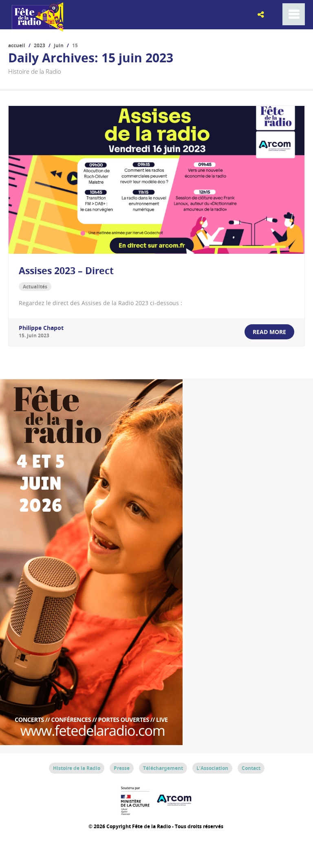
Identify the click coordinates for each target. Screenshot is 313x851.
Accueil (16, 45)
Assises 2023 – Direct (66, 270)
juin (59, 45)
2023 (39, 45)
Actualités (35, 286)
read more (269, 331)
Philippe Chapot (41, 327)
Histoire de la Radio (76, 767)
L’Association (212, 767)
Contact (251, 767)
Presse (122, 767)
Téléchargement (163, 767)
